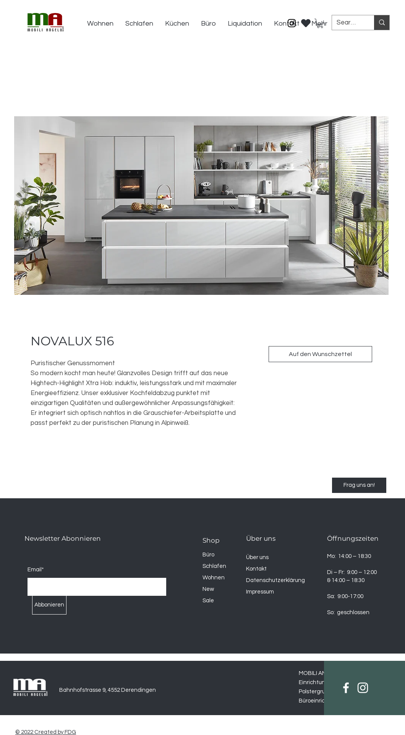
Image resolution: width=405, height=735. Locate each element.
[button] (320, 23)
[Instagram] (291, 23)
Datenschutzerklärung (275, 580)
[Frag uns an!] (359, 485)
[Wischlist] (306, 21)
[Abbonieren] (49, 605)
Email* (36, 569)
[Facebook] (346, 688)
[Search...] (347, 23)
